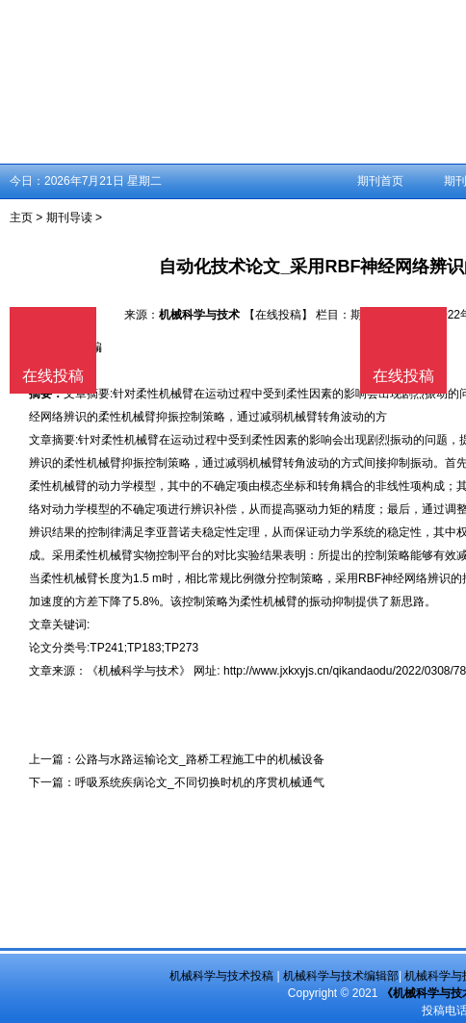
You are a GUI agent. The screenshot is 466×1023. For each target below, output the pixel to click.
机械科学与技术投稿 (221, 976)
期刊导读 (69, 217)
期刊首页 (380, 181)
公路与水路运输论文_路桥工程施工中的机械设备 (199, 759)
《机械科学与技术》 (139, 671)
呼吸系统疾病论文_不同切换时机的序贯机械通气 (199, 782)
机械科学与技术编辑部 (341, 976)
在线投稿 (403, 376)
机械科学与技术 (199, 314)
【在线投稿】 (278, 314)
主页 (21, 217)
